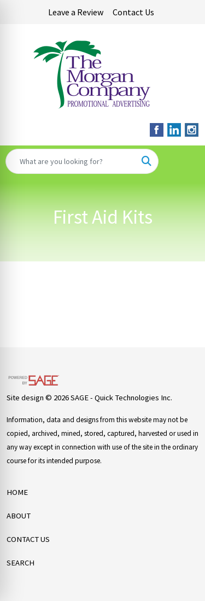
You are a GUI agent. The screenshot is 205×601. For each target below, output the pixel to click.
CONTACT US (28, 539)
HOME (17, 492)
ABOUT (19, 516)
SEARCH (20, 563)
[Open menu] (183, 161)
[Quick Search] (70, 161)
